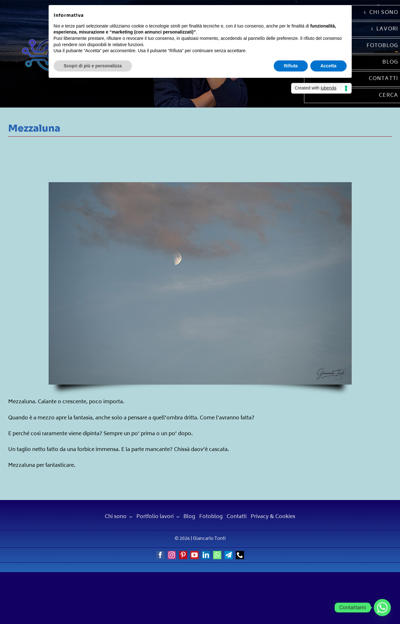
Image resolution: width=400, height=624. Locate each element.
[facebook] (160, 555)
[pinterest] (183, 555)
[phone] (240, 555)
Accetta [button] (328, 65)
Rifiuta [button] (291, 65)
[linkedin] (206, 555)
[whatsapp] (217, 555)
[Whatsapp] (382, 607)
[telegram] (228, 555)
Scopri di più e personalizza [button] (93, 65)
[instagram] (172, 555)
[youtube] (194, 555)
